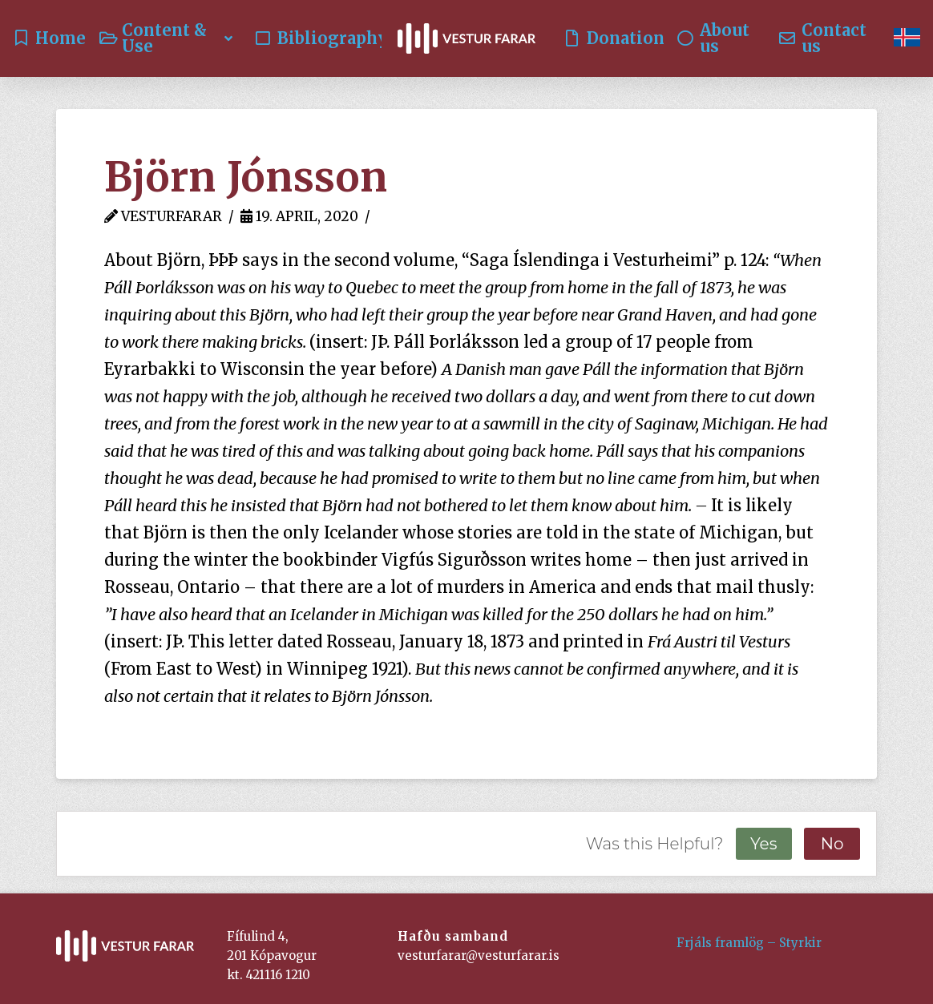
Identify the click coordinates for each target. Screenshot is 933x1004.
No (832, 843)
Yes (763, 843)
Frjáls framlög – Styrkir (749, 942)
